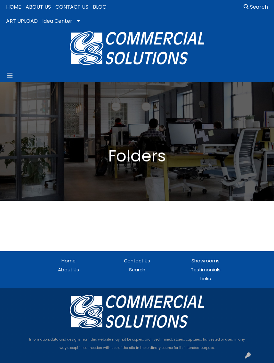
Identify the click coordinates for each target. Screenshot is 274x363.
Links (205, 279)
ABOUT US (38, 7)
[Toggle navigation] (10, 75)
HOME (13, 7)
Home (68, 261)
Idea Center (57, 21)
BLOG (100, 7)
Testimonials (206, 270)
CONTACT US (71, 7)
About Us (68, 270)
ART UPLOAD (22, 21)
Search (256, 7)
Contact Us (137, 261)
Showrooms (205, 261)
